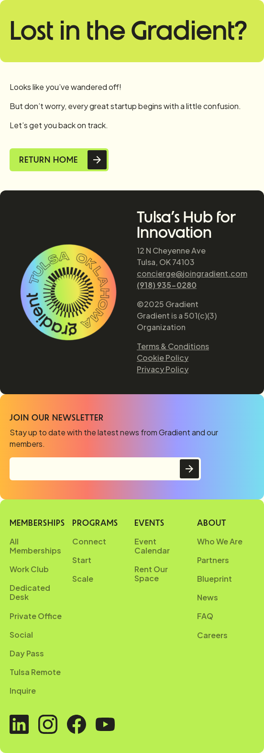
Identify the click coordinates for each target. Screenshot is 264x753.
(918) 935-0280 (167, 285)
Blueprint (214, 578)
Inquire (23, 690)
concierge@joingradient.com (192, 273)
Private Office (36, 615)
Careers (212, 635)
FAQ (205, 615)
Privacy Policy (162, 369)
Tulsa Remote (35, 671)
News (207, 597)
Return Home (48, 160)
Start (81, 560)
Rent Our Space (151, 574)
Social (21, 634)
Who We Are (219, 541)
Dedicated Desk (30, 592)
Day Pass (27, 653)
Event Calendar (152, 546)
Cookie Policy (162, 358)
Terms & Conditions (173, 346)
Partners (213, 560)
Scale (82, 578)
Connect (89, 541)
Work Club (29, 569)
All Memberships (35, 546)
